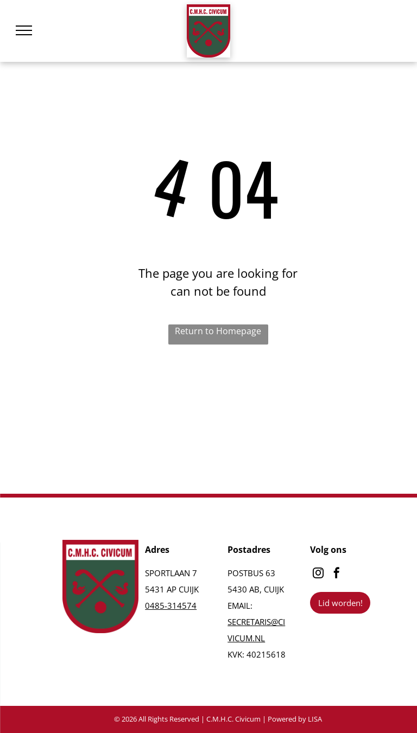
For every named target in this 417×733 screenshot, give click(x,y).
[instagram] (318, 574)
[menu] (24, 30)
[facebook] (336, 574)
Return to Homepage (218, 331)
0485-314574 (171, 605)
